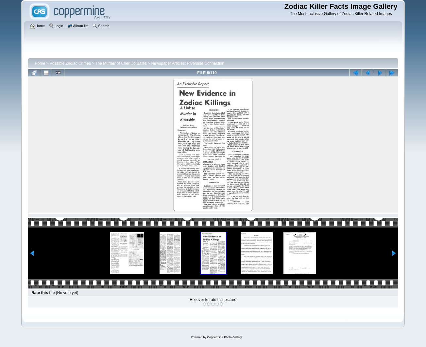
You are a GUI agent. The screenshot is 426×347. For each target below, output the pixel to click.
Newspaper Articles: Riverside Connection (187, 63)
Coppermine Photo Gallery (224, 337)
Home (40, 63)
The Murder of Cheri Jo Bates (120, 63)
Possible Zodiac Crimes (70, 63)
